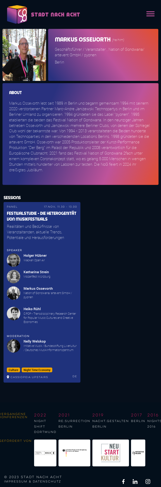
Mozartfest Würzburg (37, 276)
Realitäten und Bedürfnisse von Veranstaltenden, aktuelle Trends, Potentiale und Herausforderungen (35, 232)
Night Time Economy (37, 370)
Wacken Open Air (34, 260)
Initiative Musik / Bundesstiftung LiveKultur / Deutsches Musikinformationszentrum (50, 348)
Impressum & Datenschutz (32, 481)
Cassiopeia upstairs (29, 377)
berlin (138, 421)
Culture (13, 370)
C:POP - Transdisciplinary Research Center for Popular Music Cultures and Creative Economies (50, 318)
